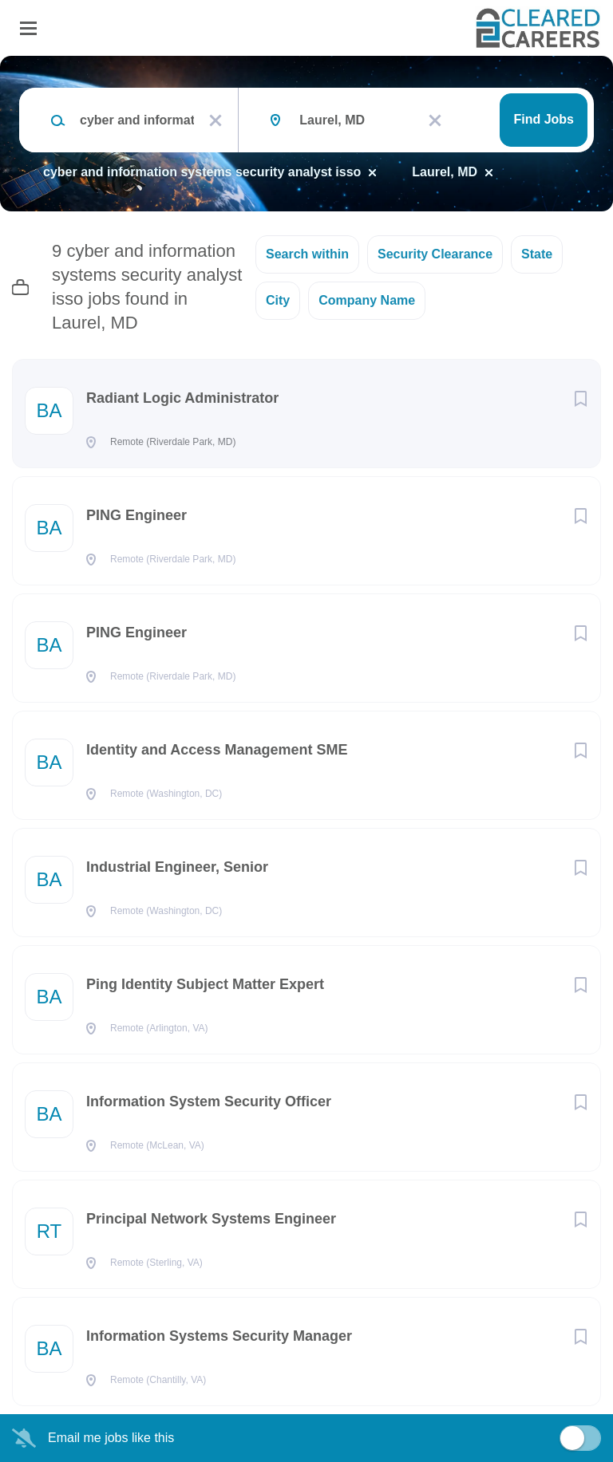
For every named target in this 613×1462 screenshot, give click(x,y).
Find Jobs (543, 119)
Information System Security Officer (208, 1101)
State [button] (536, 254)
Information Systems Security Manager (219, 1336)
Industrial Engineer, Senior (177, 867)
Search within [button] (307, 254)
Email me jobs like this (111, 1437)
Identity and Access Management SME (216, 750)
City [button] (278, 300)
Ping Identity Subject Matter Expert (205, 984)
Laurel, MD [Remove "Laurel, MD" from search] (444, 172)
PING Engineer (136, 515)
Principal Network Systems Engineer (211, 1219)
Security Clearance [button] (435, 254)
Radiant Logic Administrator (182, 398)
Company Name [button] (366, 300)
